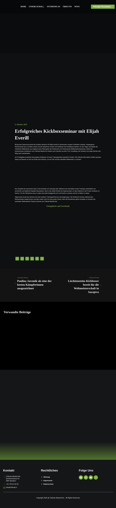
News (77, 7)
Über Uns (67, 7)
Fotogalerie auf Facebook (58, 206)
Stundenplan (53, 7)
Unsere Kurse (36, 7)
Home (23, 7)
